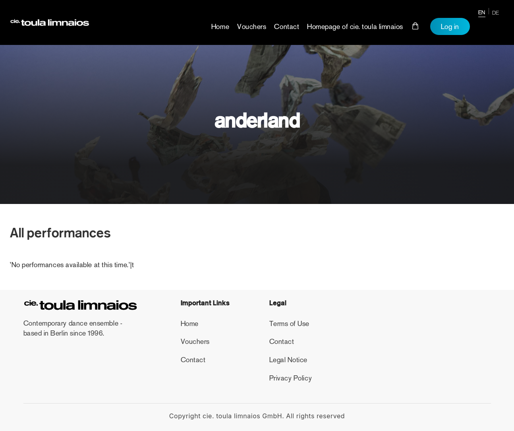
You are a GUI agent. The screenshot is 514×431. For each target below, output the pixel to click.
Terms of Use (289, 324)
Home (220, 27)
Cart (415, 25)
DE (495, 13)
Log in (450, 27)
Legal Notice (288, 360)
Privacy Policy (290, 378)
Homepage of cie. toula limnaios (355, 27)
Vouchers (251, 27)
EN (481, 12)
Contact (286, 27)
